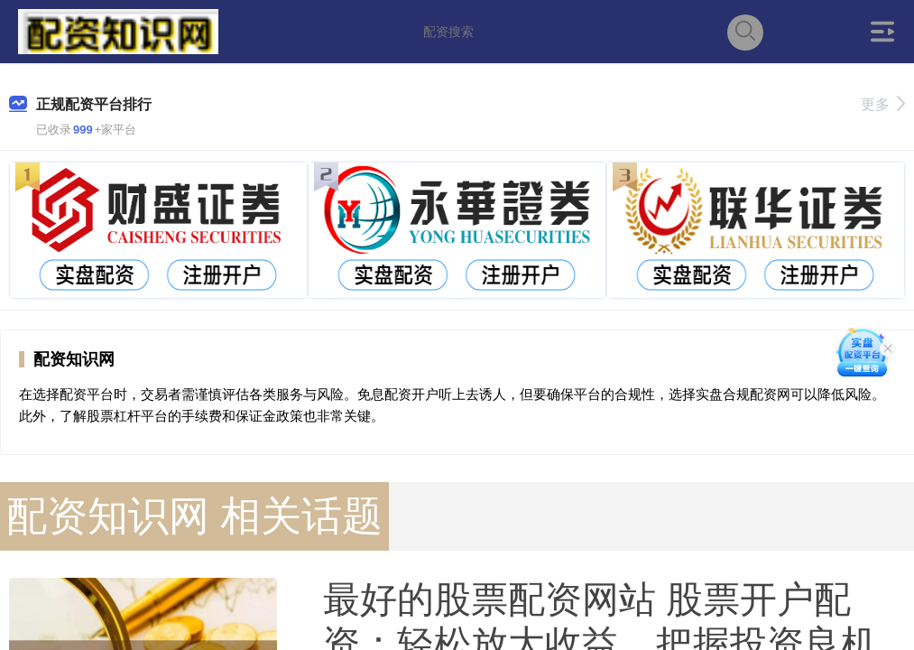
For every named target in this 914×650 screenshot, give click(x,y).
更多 (883, 104)
